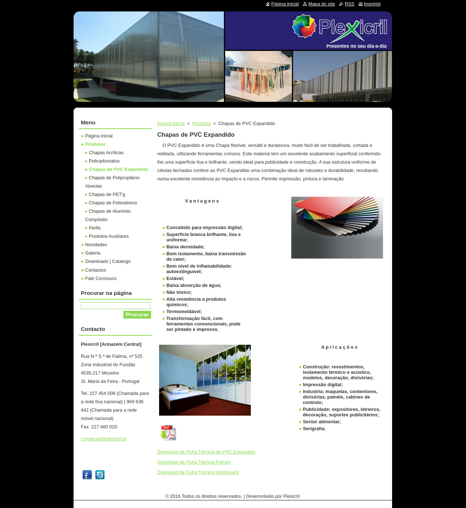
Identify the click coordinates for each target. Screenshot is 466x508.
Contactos (95, 270)
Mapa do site (321, 4)
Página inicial (171, 123)
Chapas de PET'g (107, 194)
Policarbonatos (104, 161)
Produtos (201, 123)
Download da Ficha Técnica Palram (194, 462)
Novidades (96, 244)
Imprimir (372, 4)
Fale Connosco (100, 278)
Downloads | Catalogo (108, 261)
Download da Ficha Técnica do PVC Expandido (206, 452)
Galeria (92, 253)
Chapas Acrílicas (106, 152)
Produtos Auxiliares (109, 236)
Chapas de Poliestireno (113, 202)
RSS (349, 4)
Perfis (95, 228)
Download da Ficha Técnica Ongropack (198, 472)
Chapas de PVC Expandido (119, 169)
